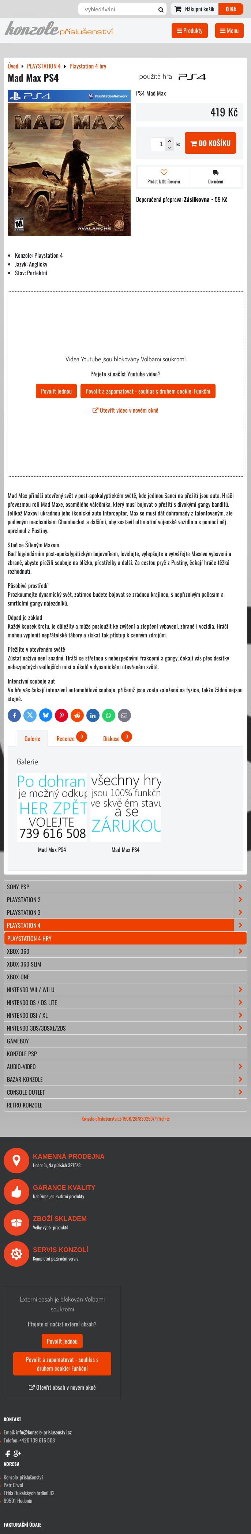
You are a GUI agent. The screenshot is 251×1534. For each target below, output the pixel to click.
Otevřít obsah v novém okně (62, 1387)
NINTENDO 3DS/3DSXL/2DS (127, 1028)
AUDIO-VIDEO (127, 1066)
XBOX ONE (18, 976)
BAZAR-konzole (127, 1079)
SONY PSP (127, 886)
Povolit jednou (56, 391)
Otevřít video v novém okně (125, 410)
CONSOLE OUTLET (127, 1092)
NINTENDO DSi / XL (127, 1015)
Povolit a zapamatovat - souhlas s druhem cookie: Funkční (148, 391)
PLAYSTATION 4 (127, 925)
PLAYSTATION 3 (127, 912)
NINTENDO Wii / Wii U (127, 989)
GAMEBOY (18, 1040)
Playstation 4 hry (29, 938)
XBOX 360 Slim (24, 964)
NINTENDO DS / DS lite (127, 1002)
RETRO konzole (24, 1105)
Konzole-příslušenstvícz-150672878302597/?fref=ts (126, 1118)
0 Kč (231, 9)
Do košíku (210, 143)
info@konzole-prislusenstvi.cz (44, 1432)
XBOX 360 (127, 951)
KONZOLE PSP (22, 1053)
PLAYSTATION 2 (127, 899)
